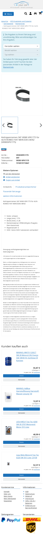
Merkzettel (21, 380)
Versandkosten (37, 372)
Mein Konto (8, 496)
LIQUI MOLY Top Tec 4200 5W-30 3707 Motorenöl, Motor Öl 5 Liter (26, 424)
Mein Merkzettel (10, 499)
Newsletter (8, 501)
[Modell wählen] (21, 50)
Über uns (7, 494)
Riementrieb (20, 24)
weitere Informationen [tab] (12, 196)
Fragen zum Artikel (11, 180)
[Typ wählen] (21, 55)
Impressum (29, 499)
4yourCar (4, 21)
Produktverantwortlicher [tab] (26, 187)
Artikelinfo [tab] (7, 187)
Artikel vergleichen (11, 177)
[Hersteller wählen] (21, 46)
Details (21, 376)
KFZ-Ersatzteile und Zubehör (21, 21)
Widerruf (28, 496)
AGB (26, 491)
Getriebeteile (8, 24)
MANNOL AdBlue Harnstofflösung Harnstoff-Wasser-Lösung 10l (27, 391)
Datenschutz (30, 494)
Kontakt (6, 491)
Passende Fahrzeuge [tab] (11, 191)
